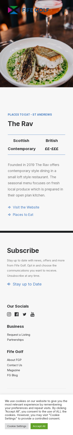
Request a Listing (18, 334)
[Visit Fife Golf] (28, 10)
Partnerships (15, 340)
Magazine (13, 370)
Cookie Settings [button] (16, 426)
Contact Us (14, 365)
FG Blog (12, 375)
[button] (64, 10)
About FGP (14, 360)
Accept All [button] (39, 426)
